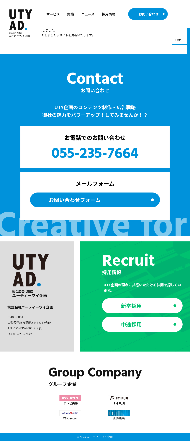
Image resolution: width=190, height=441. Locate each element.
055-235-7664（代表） (29, 328)
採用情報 (108, 14)
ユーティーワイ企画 (100, 436)
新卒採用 (131, 305)
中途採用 (131, 324)
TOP (178, 40)
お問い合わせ (149, 14)
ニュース (87, 14)
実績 (70, 14)
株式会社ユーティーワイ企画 (30, 307)
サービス (53, 14)
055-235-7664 (95, 154)
